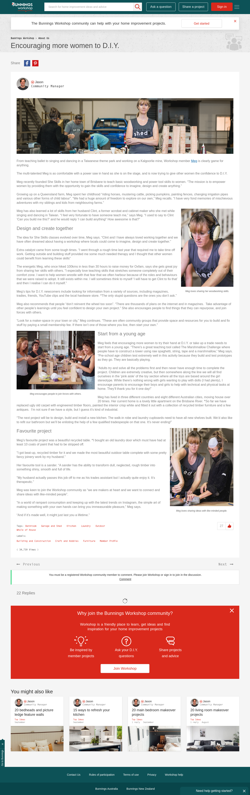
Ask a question (160, 6)
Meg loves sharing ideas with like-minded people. (201, 510)
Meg (194, 161)
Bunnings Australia (106, 788)
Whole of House (26, 529)
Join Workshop (125, 668)
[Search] (93, 7)
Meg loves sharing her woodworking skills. (207, 291)
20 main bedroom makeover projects (154, 712)
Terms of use (131, 774)
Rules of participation (102, 774)
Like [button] (229, 526)
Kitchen (71, 525)
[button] (125, 126)
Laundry (86, 525)
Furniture (89, 540)
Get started (201, 23)
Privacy (151, 774)
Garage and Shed (51, 525)
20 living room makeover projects (209, 712)
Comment (125, 579)
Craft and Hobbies (67, 540)
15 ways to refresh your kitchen (91, 712)
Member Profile (109, 540)
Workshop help (174, 774)
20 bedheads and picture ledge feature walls (34, 712)
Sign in (222, 6)
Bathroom (30, 525)
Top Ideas (20, 719)
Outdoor (100, 525)
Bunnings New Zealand (141, 788)
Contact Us (73, 774)
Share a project (193, 6)
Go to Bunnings (2, 758)
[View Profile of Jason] (39, 82)
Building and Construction (34, 540)
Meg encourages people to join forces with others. (56, 394)
